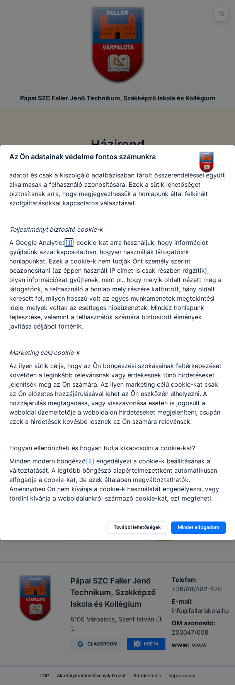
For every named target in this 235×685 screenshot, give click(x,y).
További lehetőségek (137, 527)
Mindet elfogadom (198, 527)
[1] (69, 242)
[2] (90, 461)
